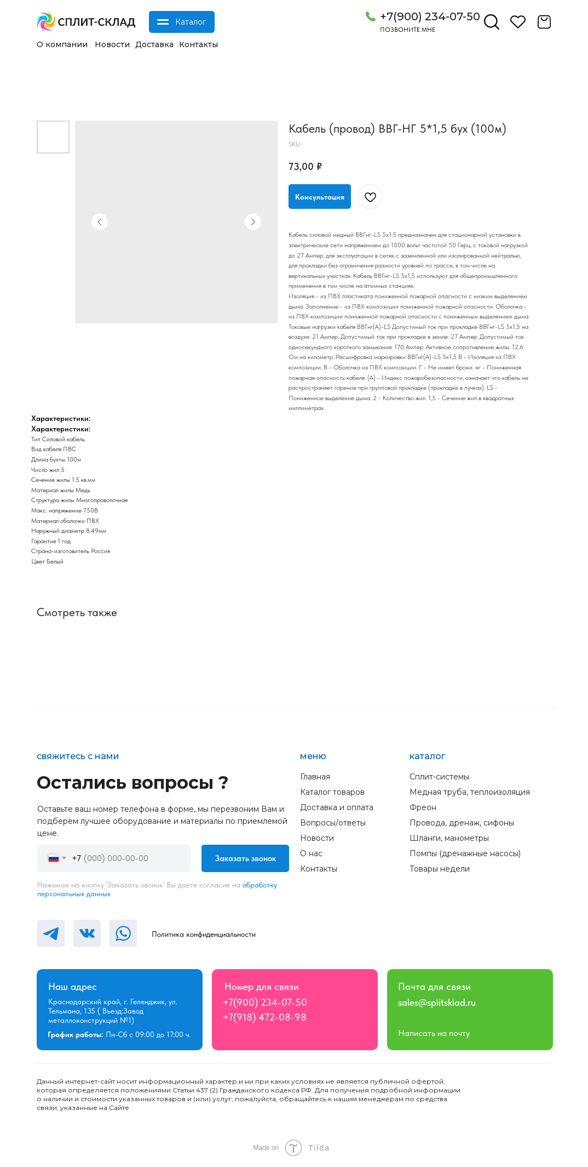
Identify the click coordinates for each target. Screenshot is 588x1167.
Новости (112, 44)
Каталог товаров (332, 792)
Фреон (423, 807)
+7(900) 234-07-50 (430, 16)
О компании (62, 44)
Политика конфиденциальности (204, 934)
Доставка (154, 44)
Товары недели (440, 869)
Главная (315, 777)
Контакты (198, 44)
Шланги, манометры (449, 838)
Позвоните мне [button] (407, 29)
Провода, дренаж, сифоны (462, 823)
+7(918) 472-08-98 (265, 1017)
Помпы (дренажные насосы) (465, 853)
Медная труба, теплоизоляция (470, 792)
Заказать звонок (245, 858)
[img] (86, 22)
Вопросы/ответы (333, 823)
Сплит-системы (439, 777)
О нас (311, 853)
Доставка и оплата (336, 807)
